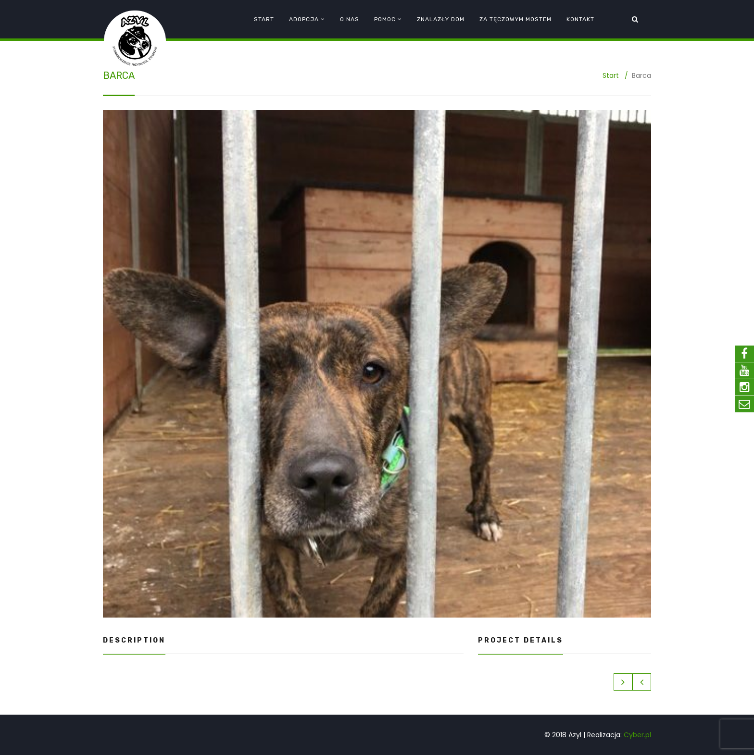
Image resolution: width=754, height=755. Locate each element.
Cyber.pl (637, 735)
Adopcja (304, 19)
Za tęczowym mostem (515, 19)
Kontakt (580, 19)
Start (264, 19)
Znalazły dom (441, 19)
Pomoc (385, 19)
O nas (349, 19)
